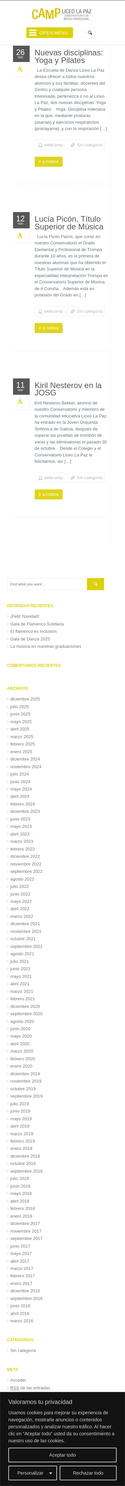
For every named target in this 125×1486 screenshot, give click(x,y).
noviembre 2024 (25, 766)
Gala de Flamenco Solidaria (37, 623)
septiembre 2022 (26, 871)
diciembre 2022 (25, 856)
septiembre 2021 (26, 946)
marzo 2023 (21, 841)
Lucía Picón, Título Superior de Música (69, 222)
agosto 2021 (22, 953)
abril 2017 (19, 1261)
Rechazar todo (88, 1473)
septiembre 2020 (26, 1013)
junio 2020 (20, 1028)
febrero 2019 (22, 1141)
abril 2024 (19, 796)
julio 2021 (19, 961)
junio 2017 (20, 1246)
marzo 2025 (21, 736)
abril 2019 (19, 1126)
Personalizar (30, 1473)
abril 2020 (19, 1043)
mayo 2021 (21, 976)
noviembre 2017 (25, 1231)
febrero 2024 (22, 804)
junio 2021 (20, 968)
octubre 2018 (23, 1163)
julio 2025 (19, 706)
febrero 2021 (22, 998)
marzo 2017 (21, 1268)
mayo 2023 (21, 826)
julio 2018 (19, 1178)
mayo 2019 (21, 1118)
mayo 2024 (21, 789)
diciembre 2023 (25, 811)
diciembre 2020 (25, 1006)
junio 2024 (20, 781)
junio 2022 (20, 894)
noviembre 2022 (25, 864)
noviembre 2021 (25, 931)
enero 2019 (21, 1148)
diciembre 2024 (25, 759)
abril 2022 (19, 908)
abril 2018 (19, 1201)
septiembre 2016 (26, 1298)
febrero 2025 (22, 744)
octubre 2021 (23, 938)
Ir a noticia (49, 161)
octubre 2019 (23, 1088)
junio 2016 (20, 1305)
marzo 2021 (21, 991)
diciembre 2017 (25, 1223)
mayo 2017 (21, 1253)
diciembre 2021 (25, 923)
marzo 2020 (21, 1051)
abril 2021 (19, 983)
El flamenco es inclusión (33, 631)
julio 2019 (19, 1103)
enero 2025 (21, 751)
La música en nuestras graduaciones (45, 646)
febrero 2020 (22, 1058)
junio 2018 (20, 1186)
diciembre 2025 (25, 698)
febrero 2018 (22, 1208)
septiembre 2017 (26, 1238)
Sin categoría (89, 144)
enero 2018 (21, 1216)
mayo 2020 (21, 1036)
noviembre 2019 (25, 1081)
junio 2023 (20, 819)
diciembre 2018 (25, 1156)
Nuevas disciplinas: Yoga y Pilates (69, 56)
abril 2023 (19, 834)
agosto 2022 (22, 879)
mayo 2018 (21, 1193)
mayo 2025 (21, 721)
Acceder (18, 1380)
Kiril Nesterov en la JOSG (68, 389)
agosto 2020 (22, 1021)
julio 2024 (19, 774)
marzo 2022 (21, 916)
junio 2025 (20, 713)
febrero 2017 (22, 1275)
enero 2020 (21, 1066)
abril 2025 (19, 728)
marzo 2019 (21, 1133)
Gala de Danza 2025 (30, 638)
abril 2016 (19, 1313)
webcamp (53, 144)
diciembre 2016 (25, 1290)
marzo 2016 (21, 1320)
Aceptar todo (62, 1455)
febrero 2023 (22, 849)
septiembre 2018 (26, 1171)
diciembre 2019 (25, 1073)
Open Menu (54, 32)
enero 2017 (21, 1283)
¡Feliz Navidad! (24, 616)
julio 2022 (19, 886)
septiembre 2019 (26, 1096)
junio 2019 (20, 1111)
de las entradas (30, 1388)
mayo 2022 (21, 901)
